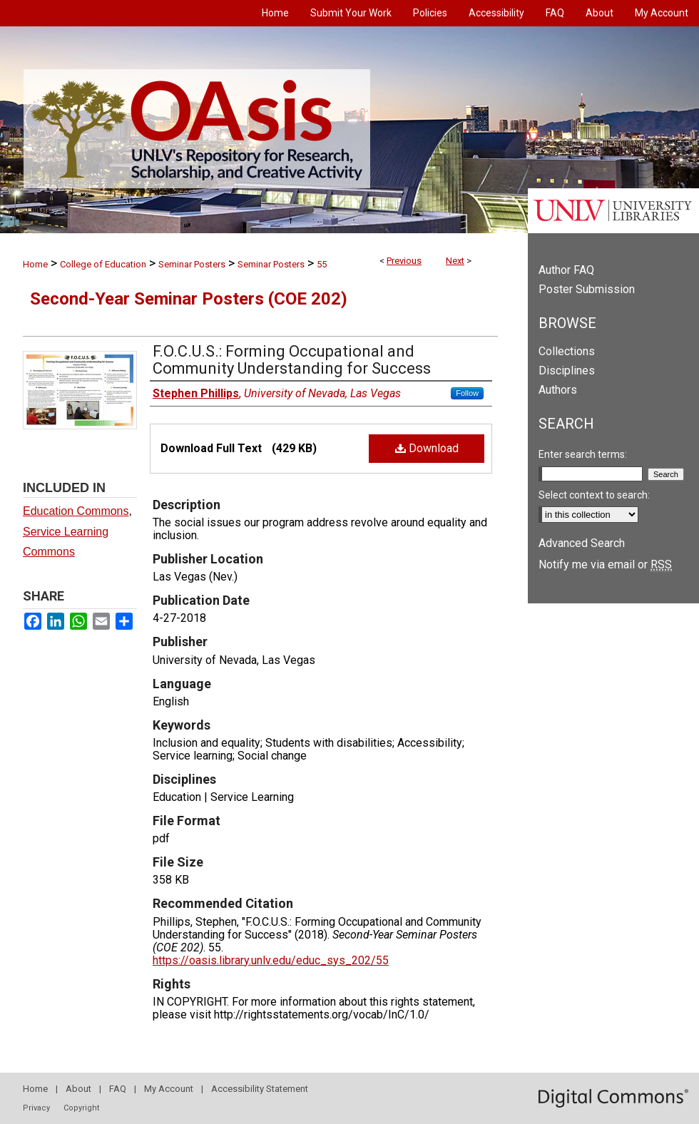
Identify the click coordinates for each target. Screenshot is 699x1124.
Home (35, 264)
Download (427, 448)
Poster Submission (587, 289)
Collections (567, 351)
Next (455, 260)
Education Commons (76, 511)
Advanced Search (582, 543)
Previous (404, 260)
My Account (168, 1088)
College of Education (103, 264)
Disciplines (567, 370)
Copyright (81, 1108)
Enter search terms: (583, 454)
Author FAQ (566, 270)
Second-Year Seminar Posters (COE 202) (188, 299)
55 (322, 264)
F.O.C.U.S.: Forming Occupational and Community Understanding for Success (292, 359)
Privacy (36, 1108)
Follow (467, 393)
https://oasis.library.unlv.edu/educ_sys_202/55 (271, 960)
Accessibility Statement (259, 1088)
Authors (558, 390)
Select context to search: (594, 495)
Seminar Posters (191, 264)
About (78, 1088)
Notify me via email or (605, 564)
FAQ (117, 1088)
